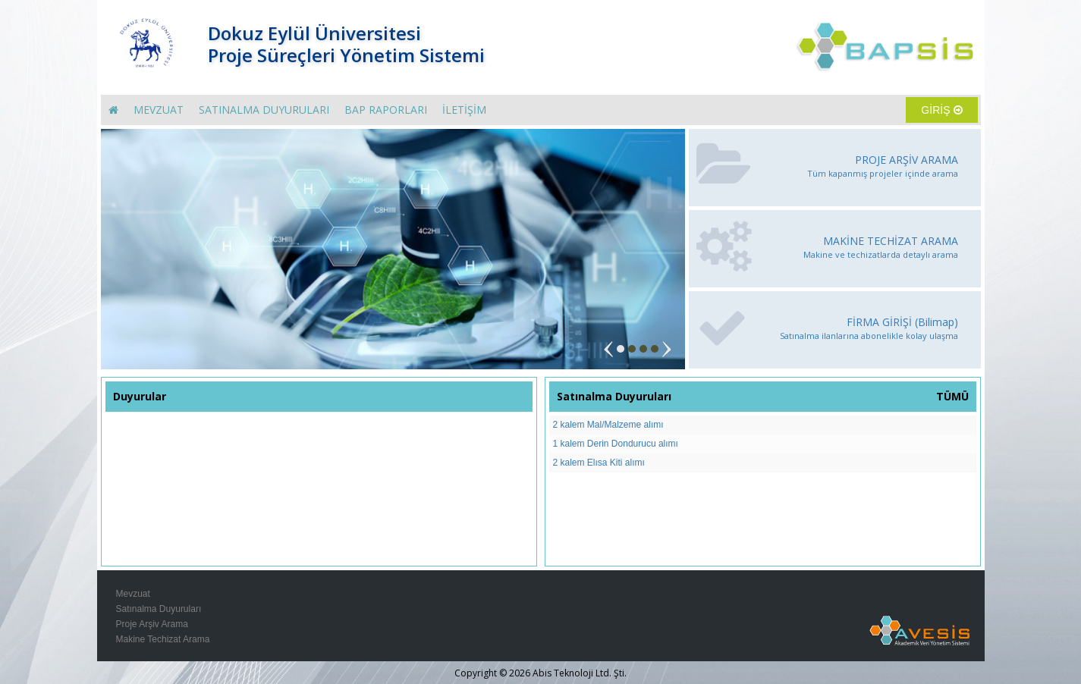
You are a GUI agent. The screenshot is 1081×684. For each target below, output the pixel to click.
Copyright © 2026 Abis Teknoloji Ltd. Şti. (540, 673)
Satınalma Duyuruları (159, 609)
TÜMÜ (952, 396)
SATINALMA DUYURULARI (264, 109)
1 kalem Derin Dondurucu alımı (615, 443)
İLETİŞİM (464, 109)
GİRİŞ (942, 110)
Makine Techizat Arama (163, 639)
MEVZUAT (159, 109)
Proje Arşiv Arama (152, 624)
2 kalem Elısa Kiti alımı (599, 462)
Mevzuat (133, 593)
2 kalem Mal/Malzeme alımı (608, 424)
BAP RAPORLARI (385, 109)
